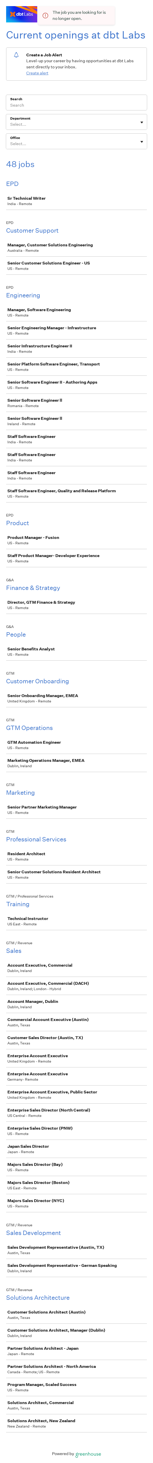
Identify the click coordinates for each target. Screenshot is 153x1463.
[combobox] (10, 124)
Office (15, 138)
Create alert (37, 73)
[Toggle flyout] (142, 122)
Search (16, 99)
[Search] (76, 106)
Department (20, 118)
